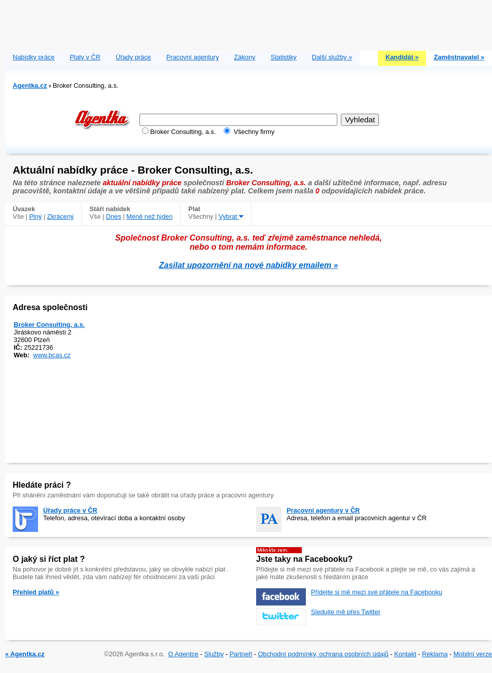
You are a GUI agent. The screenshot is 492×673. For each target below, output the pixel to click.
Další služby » (332, 57)
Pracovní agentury (192, 57)
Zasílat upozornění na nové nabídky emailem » (248, 265)
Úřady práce (133, 57)
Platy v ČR (85, 57)
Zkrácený (60, 216)
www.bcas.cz (52, 355)
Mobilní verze (472, 654)
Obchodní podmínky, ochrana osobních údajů (323, 654)
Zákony (245, 57)
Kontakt (405, 654)
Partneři (240, 654)
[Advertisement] (248, 23)
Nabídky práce (34, 57)
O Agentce (183, 654)
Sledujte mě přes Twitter (345, 612)
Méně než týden (149, 216)
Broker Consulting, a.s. (49, 324)
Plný (35, 216)
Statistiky (284, 57)
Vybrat (231, 216)
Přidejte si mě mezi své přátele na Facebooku (376, 592)
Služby (214, 654)
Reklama (435, 654)
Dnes (113, 216)
